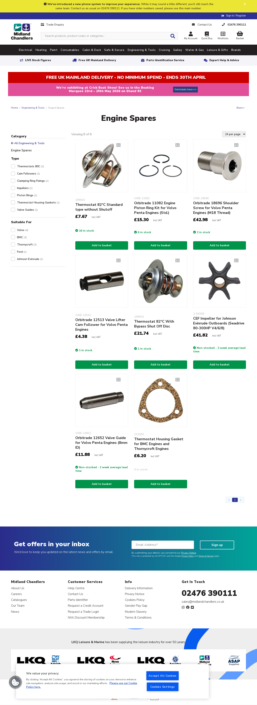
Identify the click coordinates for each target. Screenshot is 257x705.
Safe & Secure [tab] (114, 50)
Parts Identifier (78, 600)
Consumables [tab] (70, 50)
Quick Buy (207, 36)
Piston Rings (27, 195)
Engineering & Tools (33, 107)
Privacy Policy (188, 556)
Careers (16, 594)
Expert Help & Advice (224, 60)
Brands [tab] (236, 50)
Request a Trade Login (83, 612)
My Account (190, 36)
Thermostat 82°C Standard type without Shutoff (99, 207)
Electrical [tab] (25, 50)
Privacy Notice (188, 552)
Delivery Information (139, 588)
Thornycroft (27, 244)
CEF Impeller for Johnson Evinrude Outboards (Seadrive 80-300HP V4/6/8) (218, 323)
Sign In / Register (236, 15)
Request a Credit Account (85, 605)
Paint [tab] (54, 50)
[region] (112, 681)
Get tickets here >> (185, 89)
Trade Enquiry (52, 25)
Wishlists (223, 36)
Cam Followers (28, 173)
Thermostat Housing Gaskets (38, 202)
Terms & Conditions (138, 617)
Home (14, 107)
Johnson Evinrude (30, 259)
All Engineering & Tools (28, 143)
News (15, 612)
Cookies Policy (135, 600)
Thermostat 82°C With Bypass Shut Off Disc (154, 324)
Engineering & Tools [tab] (142, 50)
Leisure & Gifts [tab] (217, 50)
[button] (15, 682)
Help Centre (76, 588)
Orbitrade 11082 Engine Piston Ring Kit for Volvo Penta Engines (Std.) (155, 208)
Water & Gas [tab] (194, 50)
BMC (22, 237)
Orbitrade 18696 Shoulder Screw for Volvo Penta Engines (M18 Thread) (216, 208)
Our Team (17, 605)
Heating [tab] (41, 50)
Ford (22, 252)
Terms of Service (205, 556)
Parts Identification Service (165, 60)
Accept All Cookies (162, 676)
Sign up (217, 545)
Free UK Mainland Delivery (97, 60)
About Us (17, 588)
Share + (240, 107)
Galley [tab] (177, 50)
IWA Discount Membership (86, 617)
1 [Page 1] (235, 500)
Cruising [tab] (164, 50)
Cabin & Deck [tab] (92, 50)
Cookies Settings (162, 687)
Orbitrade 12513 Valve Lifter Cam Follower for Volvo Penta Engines (101, 324)
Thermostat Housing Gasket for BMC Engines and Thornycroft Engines (158, 444)
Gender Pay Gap (136, 605)
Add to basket (102, 245)
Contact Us (75, 594)
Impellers (25, 188)
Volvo (22, 230)
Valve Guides (27, 210)
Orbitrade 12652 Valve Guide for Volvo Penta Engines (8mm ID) (101, 442)
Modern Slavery (136, 612)
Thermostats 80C (30, 166)
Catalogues (19, 600)
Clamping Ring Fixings (33, 181)
